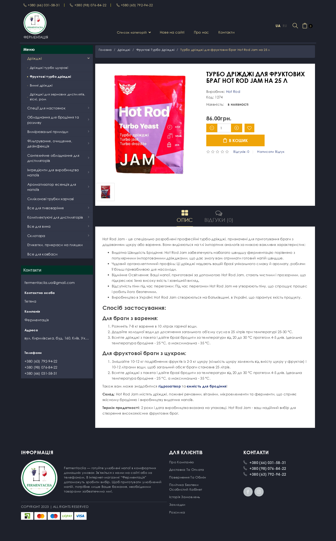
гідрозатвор (169, 386)
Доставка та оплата (186, 469)
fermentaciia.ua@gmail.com (49, 282)
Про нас (201, 32)
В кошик (235, 140)
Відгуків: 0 (241, 152)
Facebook (248, 491)
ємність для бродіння (206, 386)
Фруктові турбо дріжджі (155, 50)
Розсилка (177, 512)
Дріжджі (124, 50)
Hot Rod (233, 91)
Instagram (259, 491)
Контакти (226, 32)
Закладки (177, 504)
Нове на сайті (172, 32)
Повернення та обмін (187, 477)
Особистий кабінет (185, 489)
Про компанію (181, 462)
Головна (105, 50)
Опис (185, 216)
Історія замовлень (184, 497)
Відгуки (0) (218, 216)
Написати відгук (271, 152)
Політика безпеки (184, 485)
